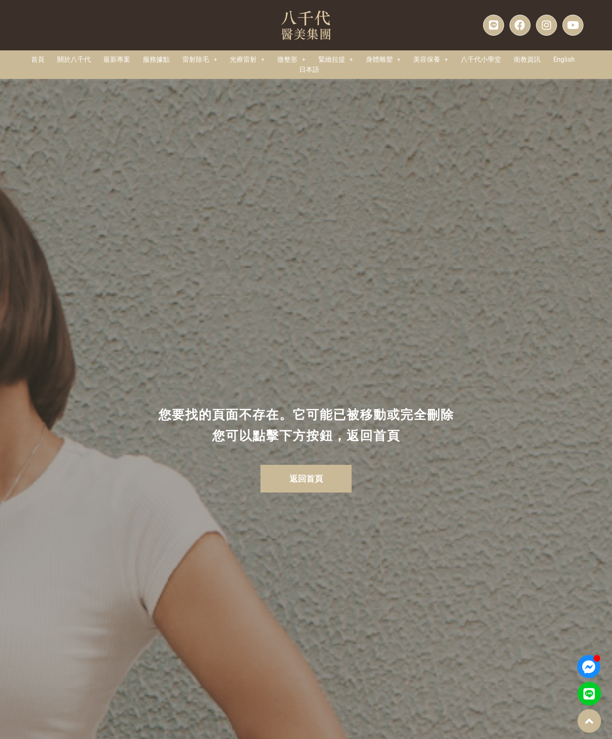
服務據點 (156, 59)
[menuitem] (564, 60)
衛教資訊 (527, 59)
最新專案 (116, 59)
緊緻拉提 (335, 60)
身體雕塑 (383, 60)
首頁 (38, 59)
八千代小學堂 (481, 59)
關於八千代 (74, 59)
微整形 (291, 60)
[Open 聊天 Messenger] (588, 666)
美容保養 (430, 60)
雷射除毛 (199, 60)
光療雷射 (247, 60)
